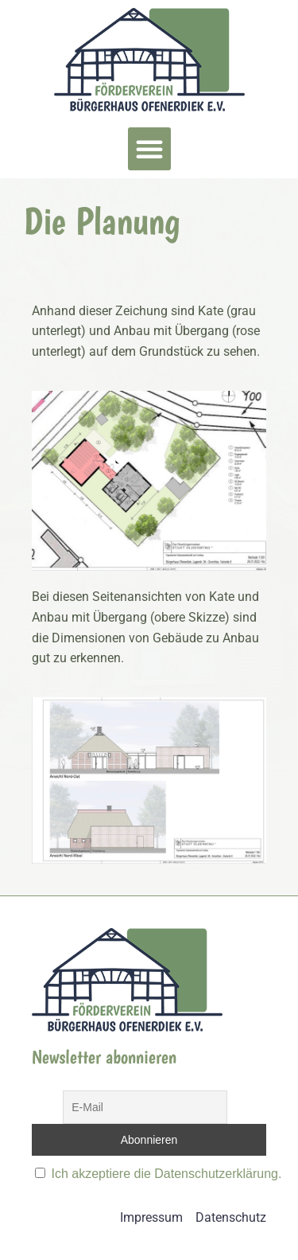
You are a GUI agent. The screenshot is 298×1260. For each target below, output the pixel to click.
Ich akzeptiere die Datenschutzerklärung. (166, 1173)
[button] (149, 148)
